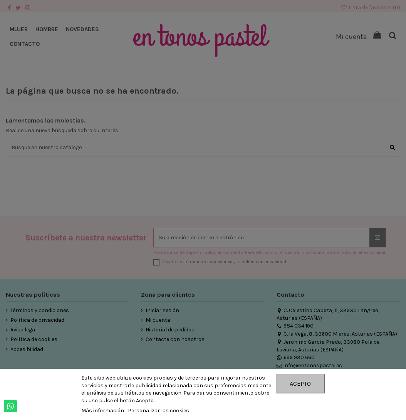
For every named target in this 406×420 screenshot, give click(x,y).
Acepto (300, 383)
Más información (103, 410)
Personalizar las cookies (158, 410)
